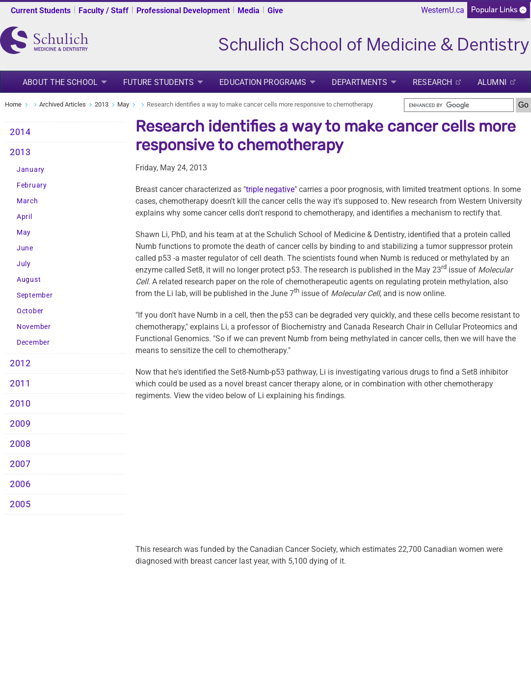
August (29, 279)
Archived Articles (62, 104)
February (32, 185)
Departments (359, 82)
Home (13, 104)
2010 (20, 404)
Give (275, 10)
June (25, 248)
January (31, 169)
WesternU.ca (442, 10)
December (33, 342)
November (34, 327)
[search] (459, 105)
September (35, 295)
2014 (20, 132)
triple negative (270, 189)
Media (249, 10)
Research (432, 82)
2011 (20, 383)
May (123, 104)
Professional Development (183, 10)
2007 (20, 464)
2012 (20, 363)
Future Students (158, 82)
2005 (20, 504)
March (27, 201)
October (30, 311)
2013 (101, 104)
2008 (20, 444)
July (24, 264)
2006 (20, 484)
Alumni (492, 82)
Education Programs (262, 82)
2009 (20, 424)
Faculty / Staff (104, 10)
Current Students (41, 10)
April (24, 217)
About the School (60, 82)
